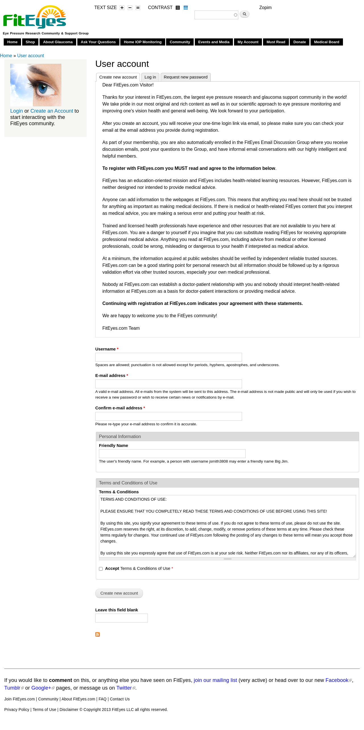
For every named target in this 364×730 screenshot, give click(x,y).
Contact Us (120, 699)
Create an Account (51, 111)
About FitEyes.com (78, 699)
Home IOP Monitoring (143, 42)
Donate (299, 42)
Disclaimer (69, 710)
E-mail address (111, 375)
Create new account (119, 76)
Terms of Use (44, 710)
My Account (248, 42)
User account (30, 55)
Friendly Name (113, 445)
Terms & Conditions (119, 492)
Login (16, 111)
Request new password (186, 77)
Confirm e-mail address (120, 408)
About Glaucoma (58, 42)
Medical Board (326, 42)
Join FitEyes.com (19, 699)
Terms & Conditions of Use (139, 568)
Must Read (275, 42)
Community (180, 42)
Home (12, 42)
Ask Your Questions (98, 42)
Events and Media (213, 42)
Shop (30, 42)
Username (107, 349)
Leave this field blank (116, 610)
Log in (150, 77)
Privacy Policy (16, 710)
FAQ (103, 699)
